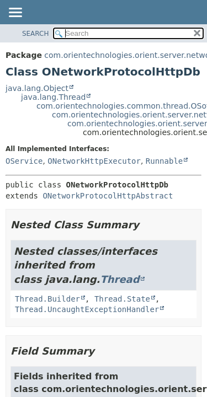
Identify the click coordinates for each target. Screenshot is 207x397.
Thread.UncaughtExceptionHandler (87, 309)
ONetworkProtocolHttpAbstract (108, 195)
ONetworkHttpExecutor (94, 161)
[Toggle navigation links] (15, 13)
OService (24, 161)
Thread (119, 279)
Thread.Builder (47, 298)
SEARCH (35, 33)
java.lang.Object (37, 88)
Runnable (164, 161)
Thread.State (122, 298)
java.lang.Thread (53, 97)
